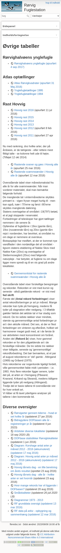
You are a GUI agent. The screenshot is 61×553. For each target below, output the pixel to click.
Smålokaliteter (22, 492)
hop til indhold (53, 2)
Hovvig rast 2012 (24, 128)
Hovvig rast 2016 (24, 110)
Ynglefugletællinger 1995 (28, 90)
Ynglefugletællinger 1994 (28, 94)
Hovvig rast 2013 (24, 124)
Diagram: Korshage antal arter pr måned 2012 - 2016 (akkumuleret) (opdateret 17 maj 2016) (31, 449)
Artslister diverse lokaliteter (29, 431)
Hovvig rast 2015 (24, 117)
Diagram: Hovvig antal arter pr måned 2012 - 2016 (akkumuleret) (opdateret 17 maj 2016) (34, 460)
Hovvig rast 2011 (24, 135)
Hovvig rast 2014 (24, 121)
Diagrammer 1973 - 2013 (28, 500)
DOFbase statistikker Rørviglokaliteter (36, 438)
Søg (28, 16)
